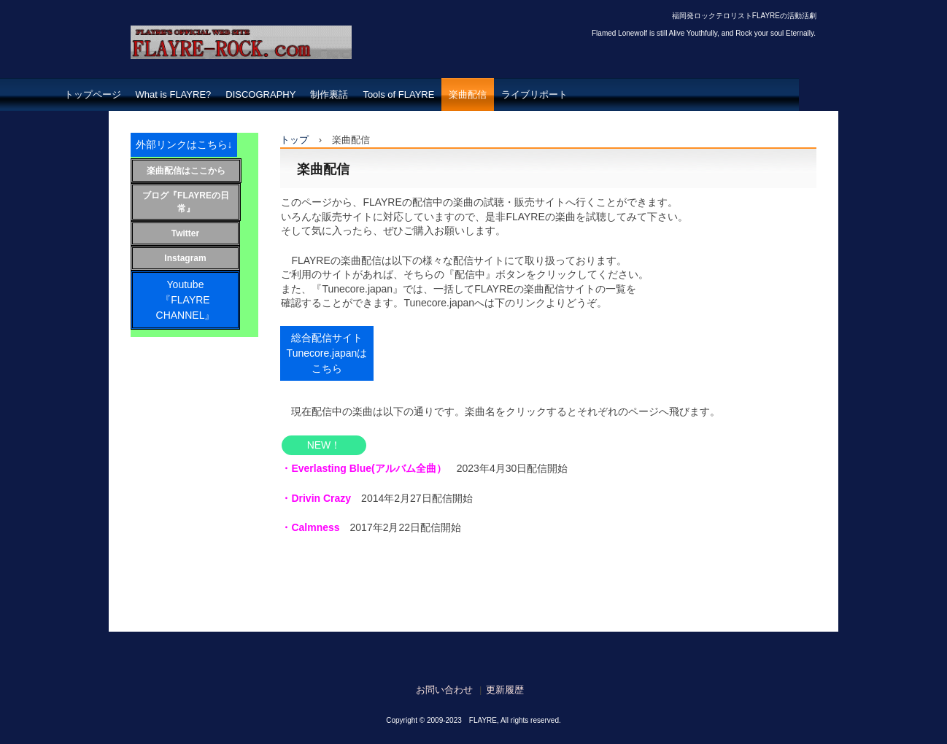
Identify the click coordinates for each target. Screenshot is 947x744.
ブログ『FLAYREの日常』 (185, 202)
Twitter (185, 233)
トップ (294, 139)
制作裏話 (329, 94)
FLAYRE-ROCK (199, 73)
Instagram (185, 258)
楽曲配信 (468, 94)
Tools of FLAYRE (398, 94)
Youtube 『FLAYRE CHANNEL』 (198, 300)
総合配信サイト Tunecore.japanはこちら (330, 353)
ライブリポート (534, 94)
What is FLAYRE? (174, 94)
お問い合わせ (444, 689)
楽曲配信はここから (186, 171)
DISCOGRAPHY (260, 94)
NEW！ (324, 445)
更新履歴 (505, 689)
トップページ (92, 94)
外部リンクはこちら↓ (184, 144)
